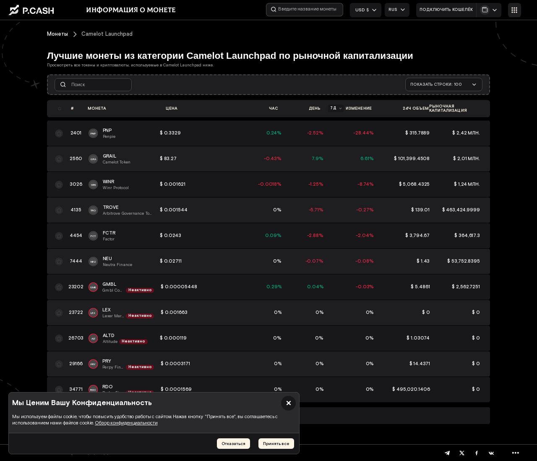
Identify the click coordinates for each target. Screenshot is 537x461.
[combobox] (397, 10)
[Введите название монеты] (304, 9)
